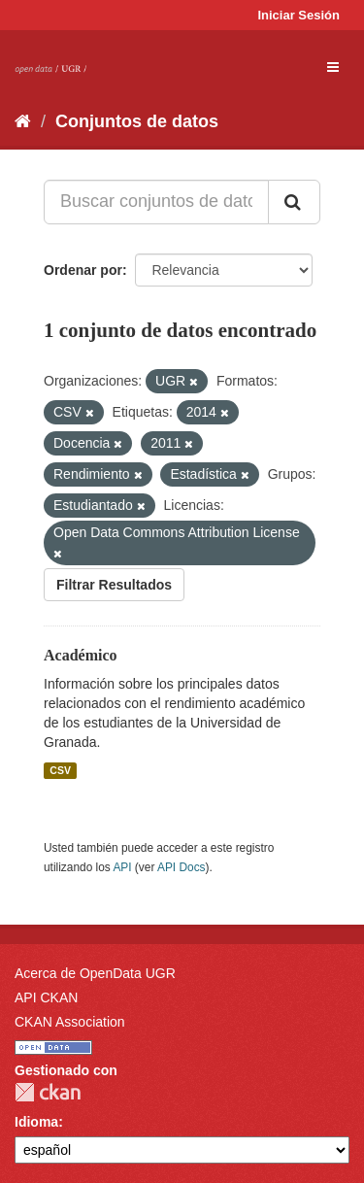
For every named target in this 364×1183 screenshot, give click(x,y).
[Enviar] (294, 202)
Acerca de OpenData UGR (95, 973)
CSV (60, 770)
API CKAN (46, 997)
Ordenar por (83, 270)
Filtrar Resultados (114, 584)
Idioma (36, 1122)
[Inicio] (23, 121)
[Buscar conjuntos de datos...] (156, 202)
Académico (80, 655)
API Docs (181, 867)
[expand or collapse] (332, 67)
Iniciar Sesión (298, 15)
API (122, 867)
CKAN (48, 1092)
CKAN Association (70, 1022)
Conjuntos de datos (136, 121)
